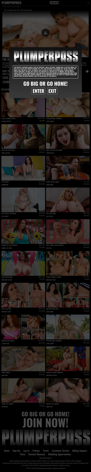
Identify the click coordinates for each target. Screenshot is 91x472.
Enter (38, 90)
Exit (52, 90)
